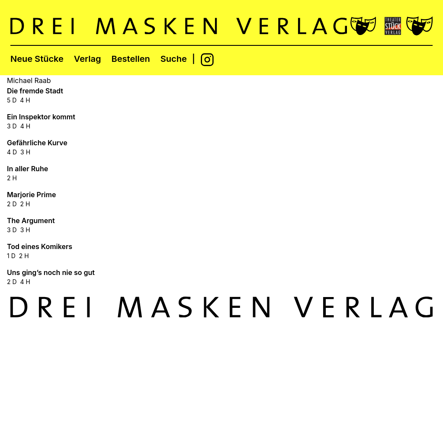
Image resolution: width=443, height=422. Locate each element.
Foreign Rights (383, 365)
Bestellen (131, 59)
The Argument (31, 220)
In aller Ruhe (27, 168)
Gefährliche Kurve (37, 142)
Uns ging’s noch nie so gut (51, 272)
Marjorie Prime (31, 194)
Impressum (378, 354)
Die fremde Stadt (35, 90)
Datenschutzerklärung (396, 377)
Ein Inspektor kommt (41, 116)
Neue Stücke (37, 59)
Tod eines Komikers (39, 246)
